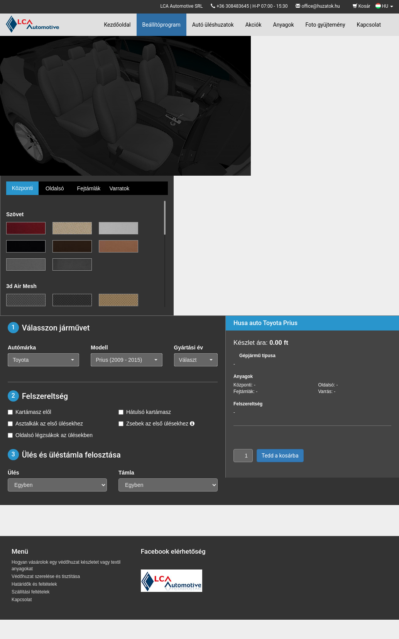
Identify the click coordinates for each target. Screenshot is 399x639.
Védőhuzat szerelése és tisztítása (46, 576)
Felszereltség (247, 404)
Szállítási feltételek (30, 592)
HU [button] (384, 6)
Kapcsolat (369, 25)
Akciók (253, 25)
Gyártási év (188, 347)
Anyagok (283, 25)
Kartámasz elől (29, 412)
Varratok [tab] (119, 188)
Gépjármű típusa (257, 355)
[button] (43, 359)
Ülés (13, 473)
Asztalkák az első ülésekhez (45, 423)
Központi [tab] (22, 188)
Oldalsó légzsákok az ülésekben (50, 435)
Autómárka (22, 347)
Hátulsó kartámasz (144, 412)
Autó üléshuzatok (213, 25)
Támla (126, 473)
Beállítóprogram (161, 25)
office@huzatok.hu (320, 6)
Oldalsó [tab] (55, 188)
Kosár (361, 6)
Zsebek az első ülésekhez (156, 423)
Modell (99, 347)
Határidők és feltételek (34, 584)
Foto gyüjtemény (325, 25)
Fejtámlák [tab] (89, 188)
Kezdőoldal (117, 25)
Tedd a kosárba (280, 456)
